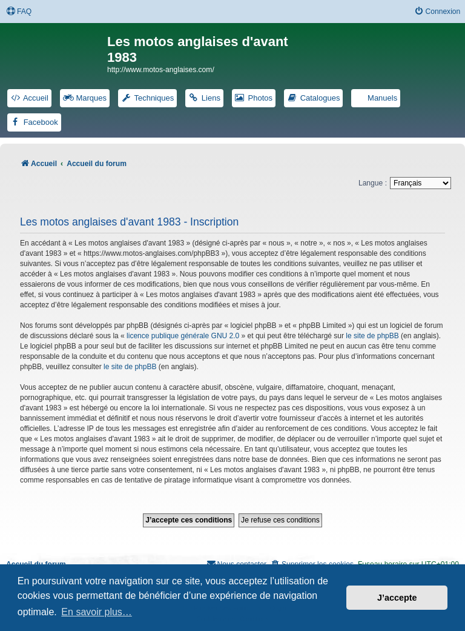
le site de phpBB (372, 336)
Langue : (372, 183)
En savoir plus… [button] (96, 612)
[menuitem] (18, 12)
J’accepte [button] (397, 598)
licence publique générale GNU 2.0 (183, 336)
